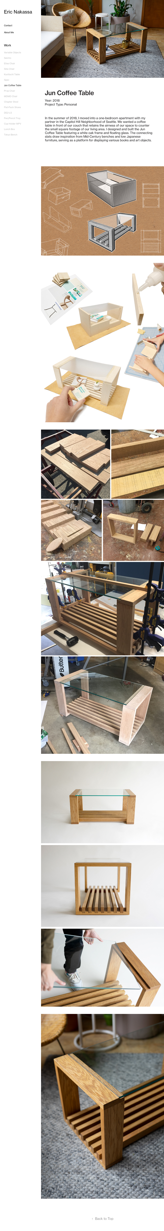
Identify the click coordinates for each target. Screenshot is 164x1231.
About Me (9, 32)
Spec (6, 80)
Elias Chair (9, 63)
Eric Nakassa (18, 12)
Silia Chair (9, 69)
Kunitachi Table (12, 74)
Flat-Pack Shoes (12, 107)
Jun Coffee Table (12, 85)
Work (7, 45)
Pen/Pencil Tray (12, 118)
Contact (8, 25)
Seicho (7, 58)
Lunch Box (9, 129)
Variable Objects (12, 52)
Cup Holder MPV (12, 123)
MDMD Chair (11, 96)
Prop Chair (9, 90)
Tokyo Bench (10, 134)
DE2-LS (8, 112)
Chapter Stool (11, 101)
